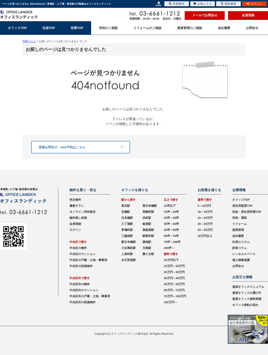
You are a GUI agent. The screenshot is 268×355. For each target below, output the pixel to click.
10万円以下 (171, 260)
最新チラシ (76, 205)
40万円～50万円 (174, 284)
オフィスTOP (241, 199)
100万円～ (170, 302)
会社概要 (238, 236)
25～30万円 (205, 230)
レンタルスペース (243, 254)
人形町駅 (127, 254)
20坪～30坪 (171, 217)
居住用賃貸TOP (242, 205)
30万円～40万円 (174, 278)
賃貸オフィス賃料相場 (246, 299)
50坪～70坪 (171, 236)
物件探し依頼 (78, 217)
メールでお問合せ (204, 15)
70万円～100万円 (175, 296)
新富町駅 (148, 236)
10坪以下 (170, 205)
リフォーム (239, 224)
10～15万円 (205, 211)
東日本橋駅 (149, 205)
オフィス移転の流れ (245, 305)
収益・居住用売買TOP (247, 211)
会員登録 (248, 15)
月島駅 (146, 248)
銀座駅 (146, 224)
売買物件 (176, 3)
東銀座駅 (148, 230)
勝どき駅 (148, 254)
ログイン (75, 230)
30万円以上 (205, 236)
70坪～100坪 (172, 242)
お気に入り (202, 3)
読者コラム (239, 248)
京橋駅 (125, 211)
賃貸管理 (238, 230)
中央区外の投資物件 (82, 302)
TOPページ (29, 41)
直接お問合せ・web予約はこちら (81, 147)
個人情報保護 (241, 260)
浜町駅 (146, 217)
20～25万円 (205, 224)
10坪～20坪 (171, 211)
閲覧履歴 (228, 3)
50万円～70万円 (174, 290)
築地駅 (146, 242)
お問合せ (238, 266)
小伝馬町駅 (128, 248)
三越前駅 (127, 236)
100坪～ (169, 248)
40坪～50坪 (171, 230)
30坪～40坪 (171, 224)
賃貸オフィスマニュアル (248, 286)
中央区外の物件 (79, 284)
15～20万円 (205, 217)
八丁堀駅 (127, 224)
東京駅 (125, 205)
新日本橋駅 (128, 242)
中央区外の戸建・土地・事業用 (89, 296)
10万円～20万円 (174, 266)
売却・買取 (239, 217)
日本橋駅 (127, 217)
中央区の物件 (78, 248)
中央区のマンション (82, 254)
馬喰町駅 (148, 211)
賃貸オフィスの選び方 (246, 292)
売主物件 (75, 199)
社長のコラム (241, 242)
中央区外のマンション (83, 290)
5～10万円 (204, 205)
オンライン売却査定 (82, 211)
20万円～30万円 (174, 272)
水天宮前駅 (128, 260)
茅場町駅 (127, 230)
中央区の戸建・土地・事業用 (88, 260)
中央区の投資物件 (81, 266)
